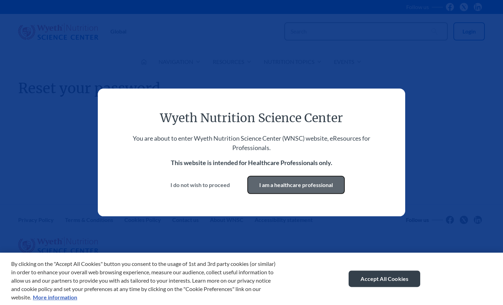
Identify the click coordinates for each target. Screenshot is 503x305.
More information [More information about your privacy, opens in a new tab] (55, 298)
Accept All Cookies (384, 279)
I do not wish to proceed (200, 184)
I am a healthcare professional (296, 184)
